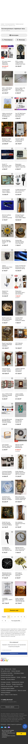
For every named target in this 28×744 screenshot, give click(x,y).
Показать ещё (14, 610)
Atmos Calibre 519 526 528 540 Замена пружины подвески (20, 90)
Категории (14, 35)
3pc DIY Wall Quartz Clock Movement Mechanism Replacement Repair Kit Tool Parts (20, 116)
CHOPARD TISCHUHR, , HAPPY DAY (7, 600)
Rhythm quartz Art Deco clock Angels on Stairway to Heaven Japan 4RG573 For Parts (7, 320)
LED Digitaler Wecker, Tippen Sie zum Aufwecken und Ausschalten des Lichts (7, 447)
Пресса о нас (8, 669)
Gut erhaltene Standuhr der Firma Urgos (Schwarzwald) (20, 524)
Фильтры (21, 40)
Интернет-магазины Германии (8, 677)
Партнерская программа (7, 686)
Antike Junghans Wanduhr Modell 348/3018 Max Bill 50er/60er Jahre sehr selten (19, 601)
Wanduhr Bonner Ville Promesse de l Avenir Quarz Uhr (20, 549)
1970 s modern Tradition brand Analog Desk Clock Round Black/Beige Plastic (20, 64)
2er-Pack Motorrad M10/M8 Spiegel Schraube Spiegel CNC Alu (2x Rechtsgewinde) (7, 422)
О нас (2, 669)
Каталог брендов (15, 671)
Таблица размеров (5, 692)
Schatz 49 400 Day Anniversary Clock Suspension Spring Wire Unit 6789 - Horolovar (20, 268)
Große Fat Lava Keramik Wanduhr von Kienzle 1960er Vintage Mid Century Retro (7, 525)
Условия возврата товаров (7, 688)
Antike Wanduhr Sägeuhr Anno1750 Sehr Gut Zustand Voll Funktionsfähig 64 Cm (20, 474)
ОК (21, 733)
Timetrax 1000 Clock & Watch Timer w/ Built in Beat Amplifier (6, 191)
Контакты (16, 686)
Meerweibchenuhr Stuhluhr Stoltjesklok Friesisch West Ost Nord (20, 499)
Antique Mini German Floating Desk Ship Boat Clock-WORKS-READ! (19, 243)
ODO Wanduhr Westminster (19, 343)
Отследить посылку (5, 682)
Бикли (2, 694)
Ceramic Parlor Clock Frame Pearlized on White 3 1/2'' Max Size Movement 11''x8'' (20, 320)
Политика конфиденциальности (9, 690)
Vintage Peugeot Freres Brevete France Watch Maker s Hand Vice (20, 217)
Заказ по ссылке (22, 690)
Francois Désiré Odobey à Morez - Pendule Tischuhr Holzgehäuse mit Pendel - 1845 (6, 371)
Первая (4, 617)
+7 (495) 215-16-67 (7, 700)
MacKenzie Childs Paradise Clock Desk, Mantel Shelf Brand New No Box (7, 141)
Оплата (18, 677)
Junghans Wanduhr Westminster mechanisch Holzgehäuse (20, 370)
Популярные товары (19, 673)
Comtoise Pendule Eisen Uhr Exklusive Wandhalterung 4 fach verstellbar (7, 473)
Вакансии (8, 684)
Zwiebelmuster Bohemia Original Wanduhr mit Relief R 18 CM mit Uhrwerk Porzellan (7, 499)
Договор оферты (10, 679)
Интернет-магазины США (7, 675)
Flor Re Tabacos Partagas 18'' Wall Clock (6, 242)
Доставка (23, 677)
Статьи (21, 686)
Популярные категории (6, 673)
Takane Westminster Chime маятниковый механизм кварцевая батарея (7, 268)
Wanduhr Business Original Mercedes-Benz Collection (7, 574)
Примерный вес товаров (17, 682)
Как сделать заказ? (5, 671)
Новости (3, 684)
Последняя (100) (15, 620)
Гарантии (3, 679)
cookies (12, 730)
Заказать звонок (9, 707)
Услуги (14, 669)
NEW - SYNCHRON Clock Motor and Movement (7, 89)
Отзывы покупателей (17, 684)
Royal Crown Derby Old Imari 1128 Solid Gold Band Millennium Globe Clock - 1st (7, 345)
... (8, 620)
